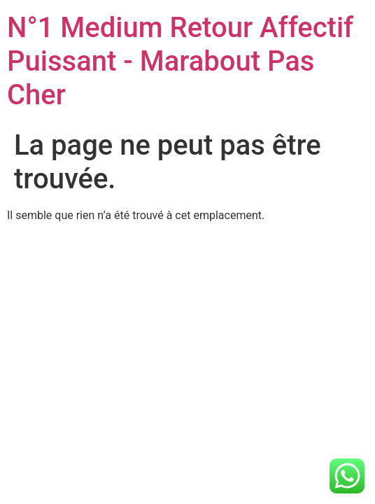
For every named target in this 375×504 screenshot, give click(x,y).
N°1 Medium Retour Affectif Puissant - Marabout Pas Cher (180, 61)
